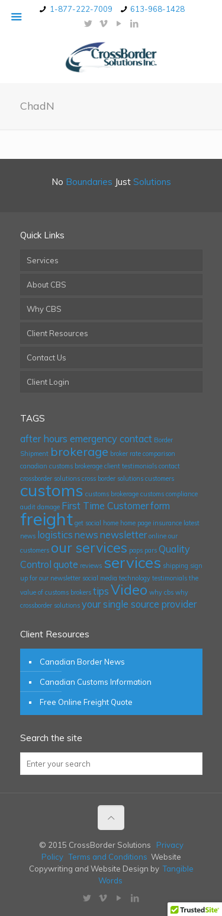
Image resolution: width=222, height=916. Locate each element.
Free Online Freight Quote (86, 702)
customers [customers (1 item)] (159, 478)
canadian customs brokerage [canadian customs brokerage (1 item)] (61, 466)
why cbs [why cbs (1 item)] (161, 592)
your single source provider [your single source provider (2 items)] (139, 604)
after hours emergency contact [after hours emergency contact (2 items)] (86, 439)
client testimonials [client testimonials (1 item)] (130, 466)
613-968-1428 (157, 9)
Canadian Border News (82, 661)
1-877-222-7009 (81, 9)
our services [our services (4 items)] (89, 547)
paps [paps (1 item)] (136, 550)
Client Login (48, 382)
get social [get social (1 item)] (88, 523)
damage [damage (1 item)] (48, 507)
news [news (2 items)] (86, 535)
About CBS (46, 284)
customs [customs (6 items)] (51, 490)
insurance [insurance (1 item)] (167, 523)
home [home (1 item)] (110, 523)
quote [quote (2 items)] (65, 564)
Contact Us (46, 357)
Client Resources (57, 333)
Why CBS (44, 309)
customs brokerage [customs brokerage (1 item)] (112, 494)
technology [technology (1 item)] (134, 578)
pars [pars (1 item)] (150, 550)
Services (43, 260)
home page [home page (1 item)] (135, 523)
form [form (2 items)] (160, 506)
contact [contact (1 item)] (169, 466)
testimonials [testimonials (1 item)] (169, 578)
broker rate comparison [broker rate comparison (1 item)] (142, 453)
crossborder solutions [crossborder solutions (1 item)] (50, 478)
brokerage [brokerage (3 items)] (79, 451)
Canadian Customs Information (96, 682)
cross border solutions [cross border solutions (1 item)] (112, 478)
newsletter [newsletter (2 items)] (123, 535)
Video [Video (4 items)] (129, 589)
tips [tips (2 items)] (101, 591)
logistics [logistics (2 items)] (55, 535)
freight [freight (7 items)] (46, 518)
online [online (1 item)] (157, 536)
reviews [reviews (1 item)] (91, 565)
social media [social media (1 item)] (99, 578)
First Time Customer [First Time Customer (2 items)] (105, 506)
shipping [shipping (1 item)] (175, 565)
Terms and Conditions (108, 856)
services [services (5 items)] (132, 562)
